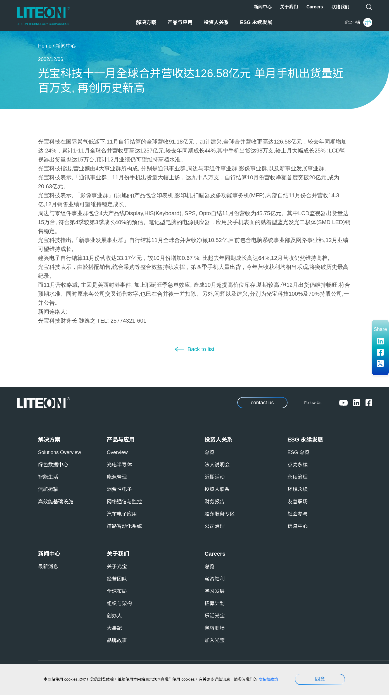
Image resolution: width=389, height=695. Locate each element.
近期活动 (215, 477)
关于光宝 (117, 566)
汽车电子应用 (122, 514)
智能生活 (48, 477)
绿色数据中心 (53, 465)
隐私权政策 (268, 679)
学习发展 (215, 591)
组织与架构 (119, 603)
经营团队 (117, 579)
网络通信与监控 (124, 501)
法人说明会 (217, 465)
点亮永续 (298, 465)
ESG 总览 (299, 452)
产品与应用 (180, 22)
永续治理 (298, 477)
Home (44, 46)
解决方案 (146, 22)
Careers (314, 6)
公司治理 (215, 526)
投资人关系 (216, 22)
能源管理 (117, 477)
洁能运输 (48, 489)
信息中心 (298, 526)
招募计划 (215, 603)
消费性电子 (119, 489)
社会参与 (298, 514)
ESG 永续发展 (256, 22)
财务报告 (215, 501)
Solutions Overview (59, 452)
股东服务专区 (220, 514)
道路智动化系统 (124, 526)
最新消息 (48, 566)
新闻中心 (263, 6)
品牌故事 (117, 640)
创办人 (114, 616)
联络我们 (340, 6)
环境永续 (298, 489)
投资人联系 (217, 489)
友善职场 (298, 501)
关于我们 (289, 6)
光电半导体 (119, 465)
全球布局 (117, 591)
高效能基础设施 (55, 501)
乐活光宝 (215, 616)
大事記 (114, 628)
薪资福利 (215, 579)
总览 (210, 452)
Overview (117, 452)
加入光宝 (215, 640)
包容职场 (215, 628)
